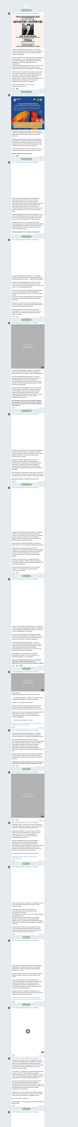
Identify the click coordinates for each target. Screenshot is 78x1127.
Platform (64, 24)
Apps (59, 24)
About (52, 24)
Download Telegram (58, 21)
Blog (56, 24)
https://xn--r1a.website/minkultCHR (20, 659)
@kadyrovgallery (58, 10)
